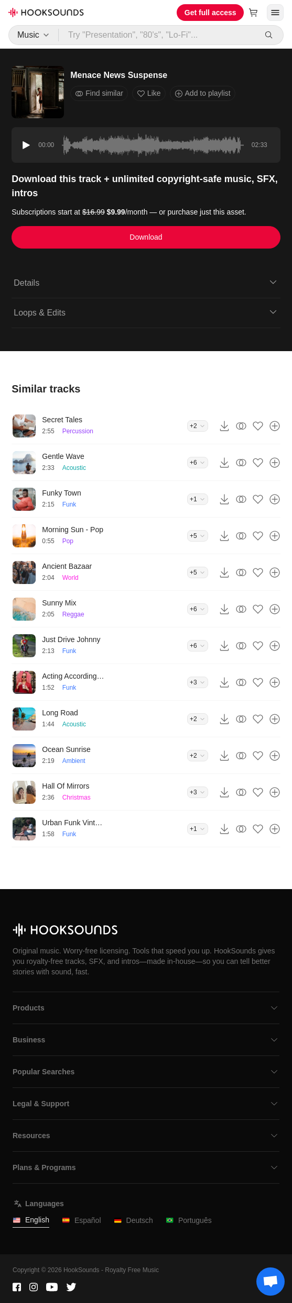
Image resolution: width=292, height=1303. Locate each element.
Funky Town (61, 493)
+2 (198, 426)
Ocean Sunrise (66, 749)
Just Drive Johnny (71, 639)
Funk (69, 504)
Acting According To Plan (73, 676)
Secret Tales (62, 419)
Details (146, 282)
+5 (198, 536)
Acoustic (74, 467)
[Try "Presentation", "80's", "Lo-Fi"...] (158, 35)
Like (149, 93)
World (70, 577)
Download (145, 237)
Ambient (73, 761)
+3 (198, 682)
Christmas (76, 797)
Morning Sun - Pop (72, 529)
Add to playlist (203, 93)
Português (189, 1220)
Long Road (60, 713)
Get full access (210, 12)
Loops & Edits (146, 312)
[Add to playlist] (274, 426)
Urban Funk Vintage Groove (73, 822)
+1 (198, 499)
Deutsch (133, 1220)
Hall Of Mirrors (65, 786)
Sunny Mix (59, 603)
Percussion (77, 431)
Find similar (99, 93)
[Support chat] (270, 1281)
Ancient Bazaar (67, 566)
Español (81, 1220)
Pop (67, 541)
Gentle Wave (63, 456)
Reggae (73, 614)
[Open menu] (275, 12)
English (31, 1220)
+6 (198, 462)
